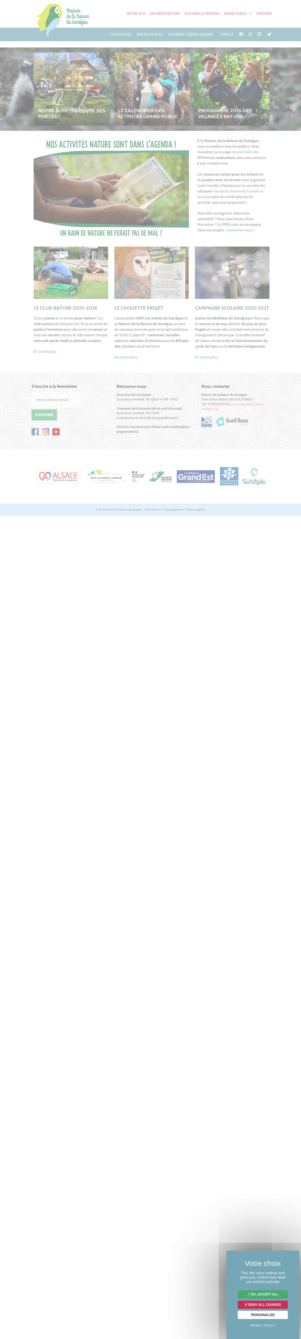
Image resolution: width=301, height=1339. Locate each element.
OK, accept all (262, 1294)
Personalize (263, 1315)
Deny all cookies (263, 1305)
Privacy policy (263, 1325)
